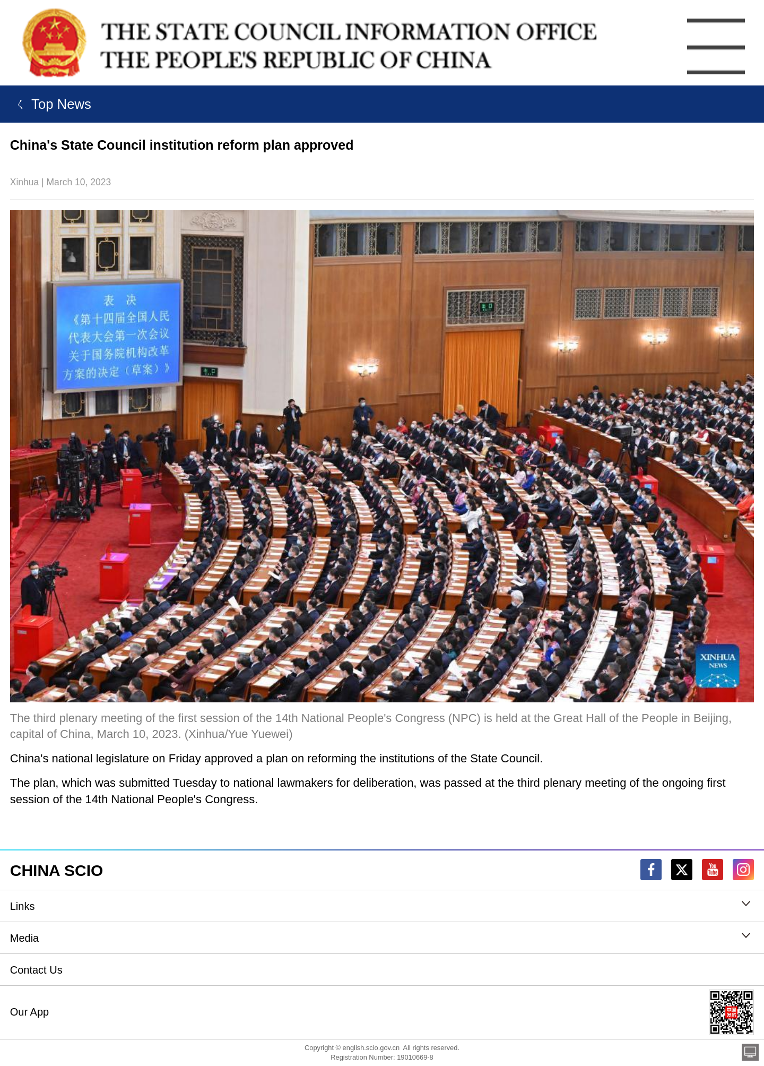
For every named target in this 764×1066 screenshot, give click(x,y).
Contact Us (36, 970)
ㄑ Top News (50, 104)
